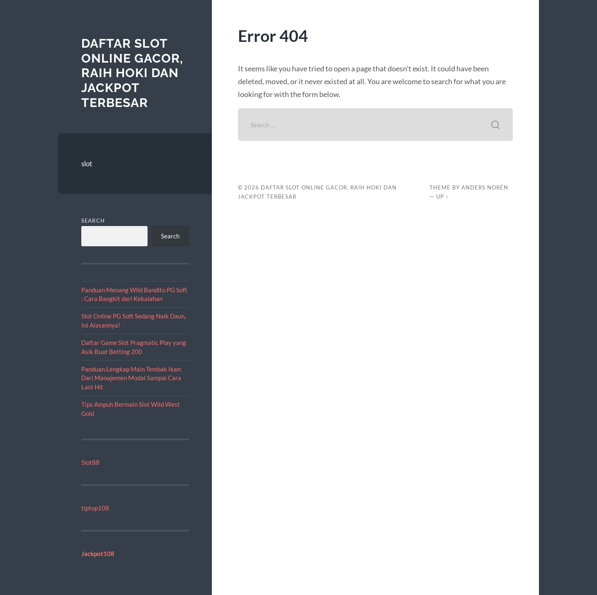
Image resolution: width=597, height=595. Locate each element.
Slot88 (90, 462)
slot (86, 163)
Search (93, 220)
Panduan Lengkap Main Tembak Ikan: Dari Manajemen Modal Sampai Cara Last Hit (131, 378)
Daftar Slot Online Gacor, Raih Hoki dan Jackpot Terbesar (132, 73)
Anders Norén (484, 187)
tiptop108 (95, 508)
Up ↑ (442, 196)
